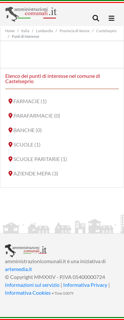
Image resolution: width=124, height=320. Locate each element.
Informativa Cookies (28, 292)
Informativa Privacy (85, 285)
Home (10, 31)
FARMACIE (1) (30, 101)
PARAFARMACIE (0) (36, 115)
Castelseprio (106, 31)
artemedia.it (18, 269)
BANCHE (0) (27, 130)
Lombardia (44, 31)
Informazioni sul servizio (32, 285)
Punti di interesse (25, 36)
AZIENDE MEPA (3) (35, 173)
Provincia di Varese (75, 31)
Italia (25, 31)
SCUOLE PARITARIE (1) (40, 159)
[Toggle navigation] (95, 18)
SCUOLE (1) (27, 144)
